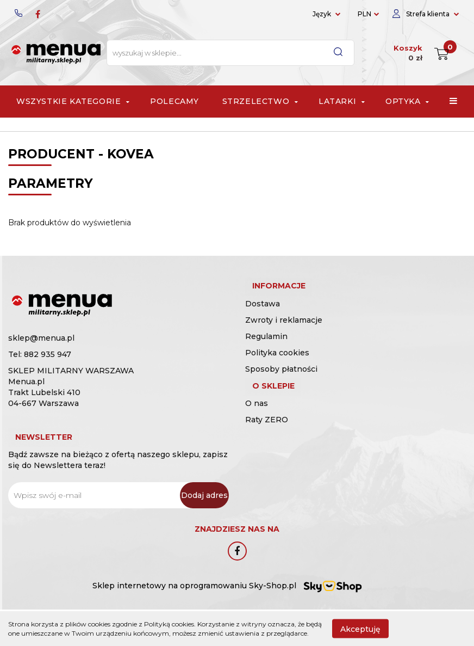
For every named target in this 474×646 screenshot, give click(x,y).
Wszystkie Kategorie (71, 101)
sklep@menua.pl (41, 338)
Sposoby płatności (281, 380)
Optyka (406, 101)
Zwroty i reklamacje (283, 331)
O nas (256, 427)
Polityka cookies (277, 364)
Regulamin (266, 348)
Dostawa (262, 315)
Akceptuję (360, 628)
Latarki (340, 101)
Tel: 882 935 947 (39, 354)
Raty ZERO (266, 443)
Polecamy (174, 101)
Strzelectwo (259, 101)
